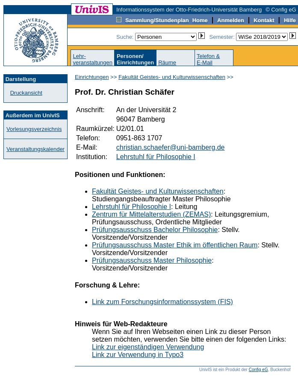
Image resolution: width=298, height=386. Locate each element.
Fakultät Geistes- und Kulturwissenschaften (171, 77)
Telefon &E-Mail (208, 59)
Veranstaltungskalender (35, 149)
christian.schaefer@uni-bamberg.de (170, 147)
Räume (167, 62)
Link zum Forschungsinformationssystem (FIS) (162, 301)
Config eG (258, 369)
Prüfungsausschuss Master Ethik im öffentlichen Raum (174, 245)
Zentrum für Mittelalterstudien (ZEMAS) (151, 214)
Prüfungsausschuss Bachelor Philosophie (155, 229)
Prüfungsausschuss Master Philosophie (152, 260)
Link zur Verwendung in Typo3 (137, 354)
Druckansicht (26, 93)
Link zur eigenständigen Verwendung (148, 347)
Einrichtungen (92, 77)
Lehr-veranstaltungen (92, 59)
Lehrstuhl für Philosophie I (155, 156)
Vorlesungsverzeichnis (34, 129)
